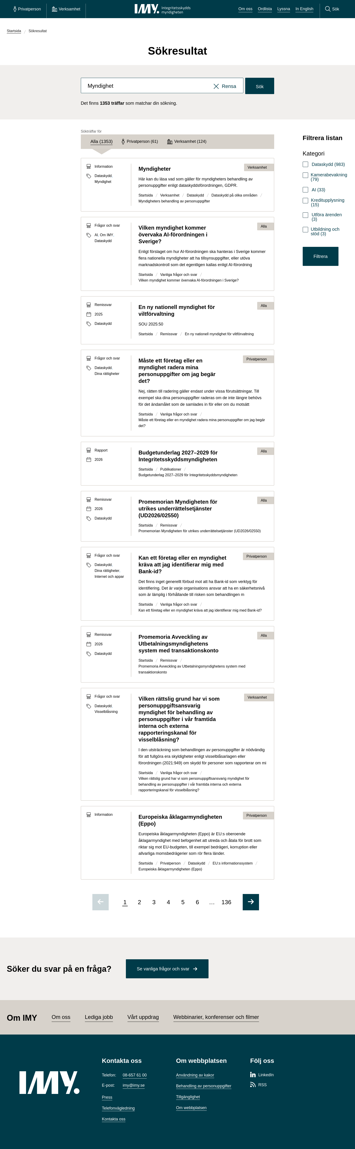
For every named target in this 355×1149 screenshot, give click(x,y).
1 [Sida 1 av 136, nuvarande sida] (125, 902)
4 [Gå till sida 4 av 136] (168, 902)
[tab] (101, 142)
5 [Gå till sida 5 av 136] (183, 902)
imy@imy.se (134, 1085)
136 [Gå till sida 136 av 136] (226, 902)
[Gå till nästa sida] (251, 902)
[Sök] (332, 9)
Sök (260, 86)
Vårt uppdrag (143, 1017)
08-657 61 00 (135, 1075)
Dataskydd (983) (328, 164)
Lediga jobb (99, 1017)
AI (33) (318, 189)
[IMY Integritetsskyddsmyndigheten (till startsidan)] (162, 9)
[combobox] (162, 86)
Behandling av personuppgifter (203, 1086)
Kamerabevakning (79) (329, 177)
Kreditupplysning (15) (328, 202)
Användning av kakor (195, 1075)
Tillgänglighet (188, 1097)
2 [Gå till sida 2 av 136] (139, 902)
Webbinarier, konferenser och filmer (216, 1017)
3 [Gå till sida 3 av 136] (154, 902)
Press (107, 1097)
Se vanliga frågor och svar (163, 968)
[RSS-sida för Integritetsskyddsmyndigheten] (258, 1085)
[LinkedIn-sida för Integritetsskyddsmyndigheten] (262, 1075)
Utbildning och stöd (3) (325, 231)
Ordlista (265, 9)
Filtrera (321, 256)
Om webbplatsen (191, 1107)
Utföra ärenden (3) (327, 216)
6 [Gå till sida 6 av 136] (197, 902)
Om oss (245, 9)
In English (304, 9)
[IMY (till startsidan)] (53, 1082)
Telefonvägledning (118, 1108)
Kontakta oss (113, 1119)
